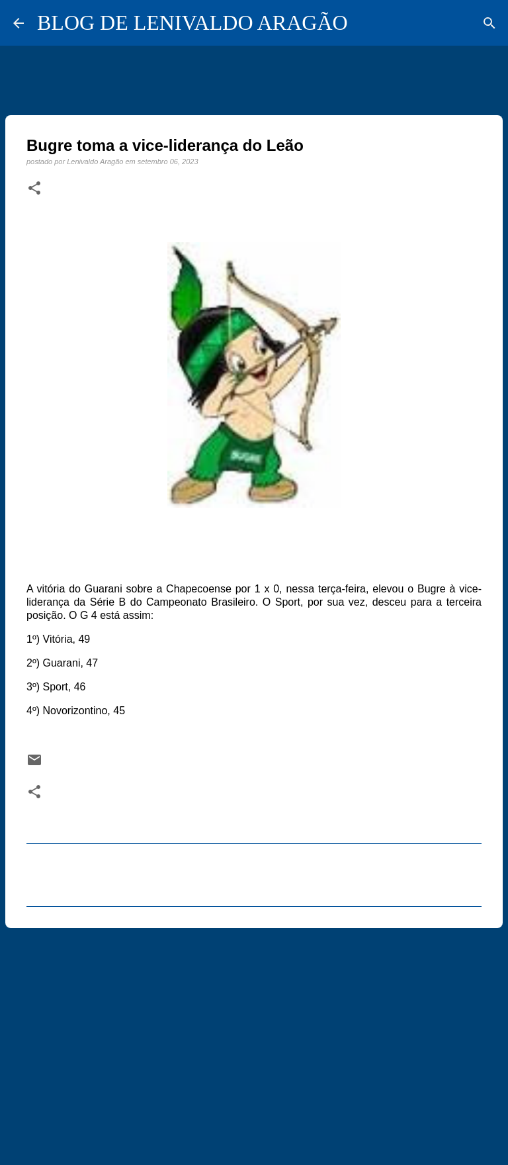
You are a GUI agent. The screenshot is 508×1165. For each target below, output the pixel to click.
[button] (34, 188)
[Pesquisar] (489, 23)
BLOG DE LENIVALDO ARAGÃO (192, 22)
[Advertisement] (254, 1040)
